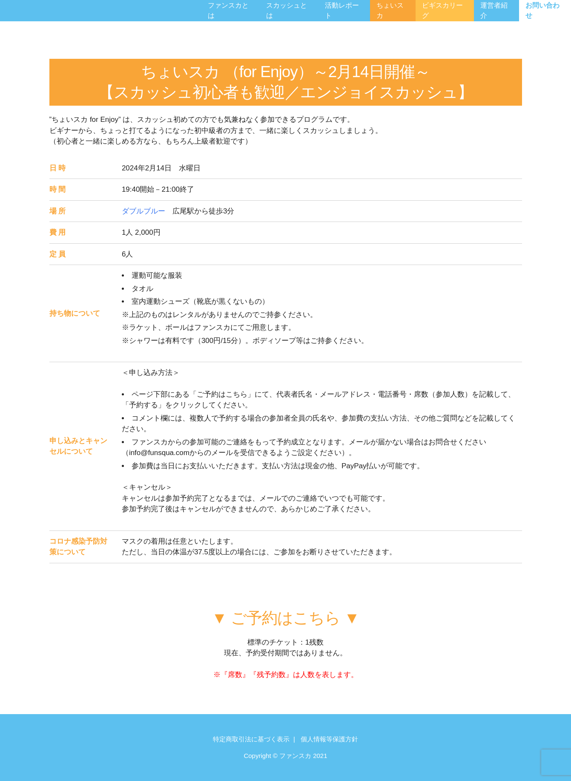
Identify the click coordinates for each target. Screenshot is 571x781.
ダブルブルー (143, 211)
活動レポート (342, 10)
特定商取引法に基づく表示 (251, 739)
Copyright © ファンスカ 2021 (285, 755)
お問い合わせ (542, 10)
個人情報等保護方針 (329, 739)
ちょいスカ (390, 10)
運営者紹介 (494, 10)
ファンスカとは (228, 10)
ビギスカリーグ (442, 10)
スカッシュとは (286, 10)
